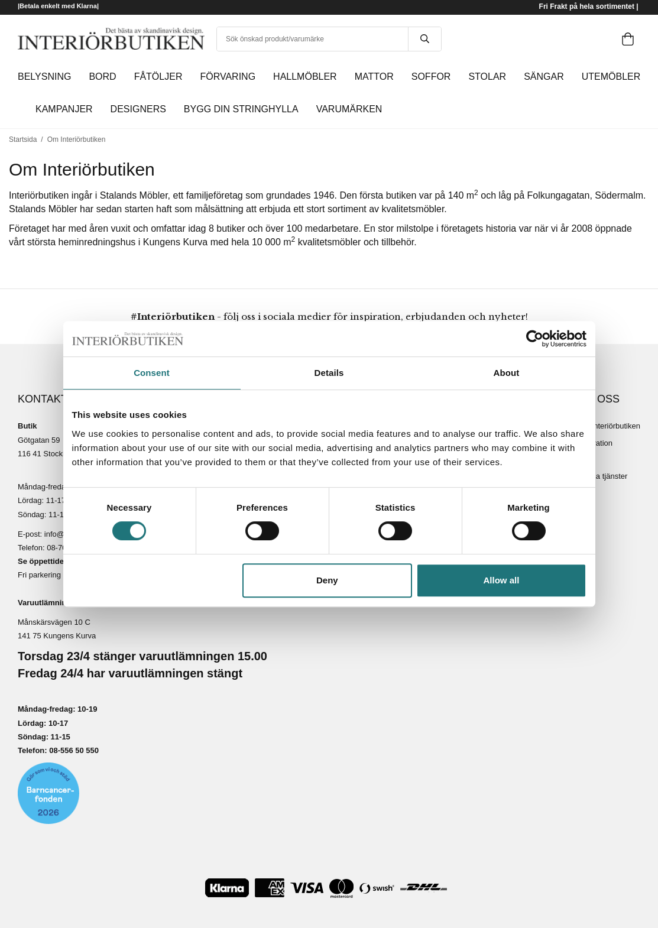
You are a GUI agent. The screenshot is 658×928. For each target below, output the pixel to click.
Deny (327, 580)
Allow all (502, 580)
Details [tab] (329, 373)
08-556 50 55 (72, 750)
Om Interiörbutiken (608, 425)
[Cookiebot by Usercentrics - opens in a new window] (534, 339)
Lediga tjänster (602, 476)
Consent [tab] (152, 373)
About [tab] (507, 373)
